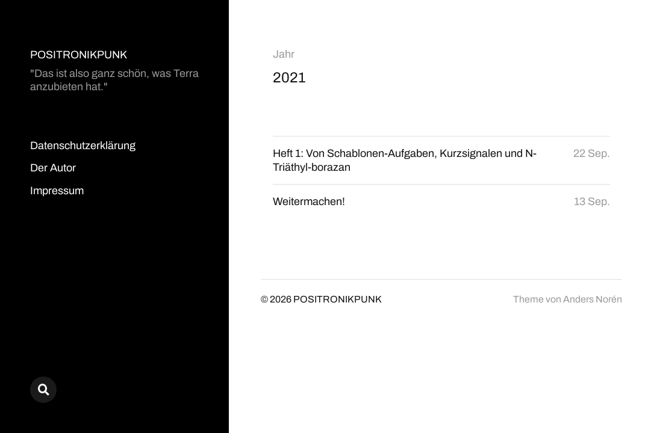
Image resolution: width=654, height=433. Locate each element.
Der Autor (53, 168)
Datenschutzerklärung (82, 146)
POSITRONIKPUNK (78, 55)
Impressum (57, 191)
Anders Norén (592, 299)
